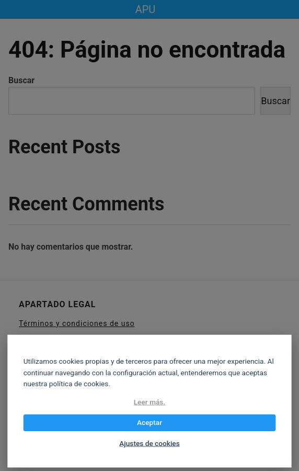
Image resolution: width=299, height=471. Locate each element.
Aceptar (149, 423)
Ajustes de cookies (149, 443)
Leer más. (150, 402)
